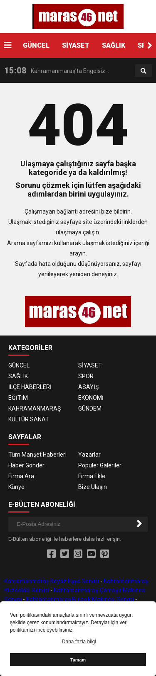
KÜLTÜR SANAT (28, 419)
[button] (150, 45)
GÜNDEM (90, 408)
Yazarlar (89, 454)
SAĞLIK (113, 45)
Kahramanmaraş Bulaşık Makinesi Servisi (80, 599)
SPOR (86, 376)
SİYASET (75, 45)
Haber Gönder (26, 465)
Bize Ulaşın (92, 487)
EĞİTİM (18, 397)
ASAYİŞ (88, 387)
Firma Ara (21, 476)
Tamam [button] (78, 659)
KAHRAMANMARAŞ (34, 408)
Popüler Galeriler (99, 465)
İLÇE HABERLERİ (30, 387)
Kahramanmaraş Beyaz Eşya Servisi (51, 581)
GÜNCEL (36, 45)
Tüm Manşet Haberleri (37, 454)
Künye (16, 487)
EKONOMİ (91, 397)
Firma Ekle (91, 476)
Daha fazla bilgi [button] (79, 641)
